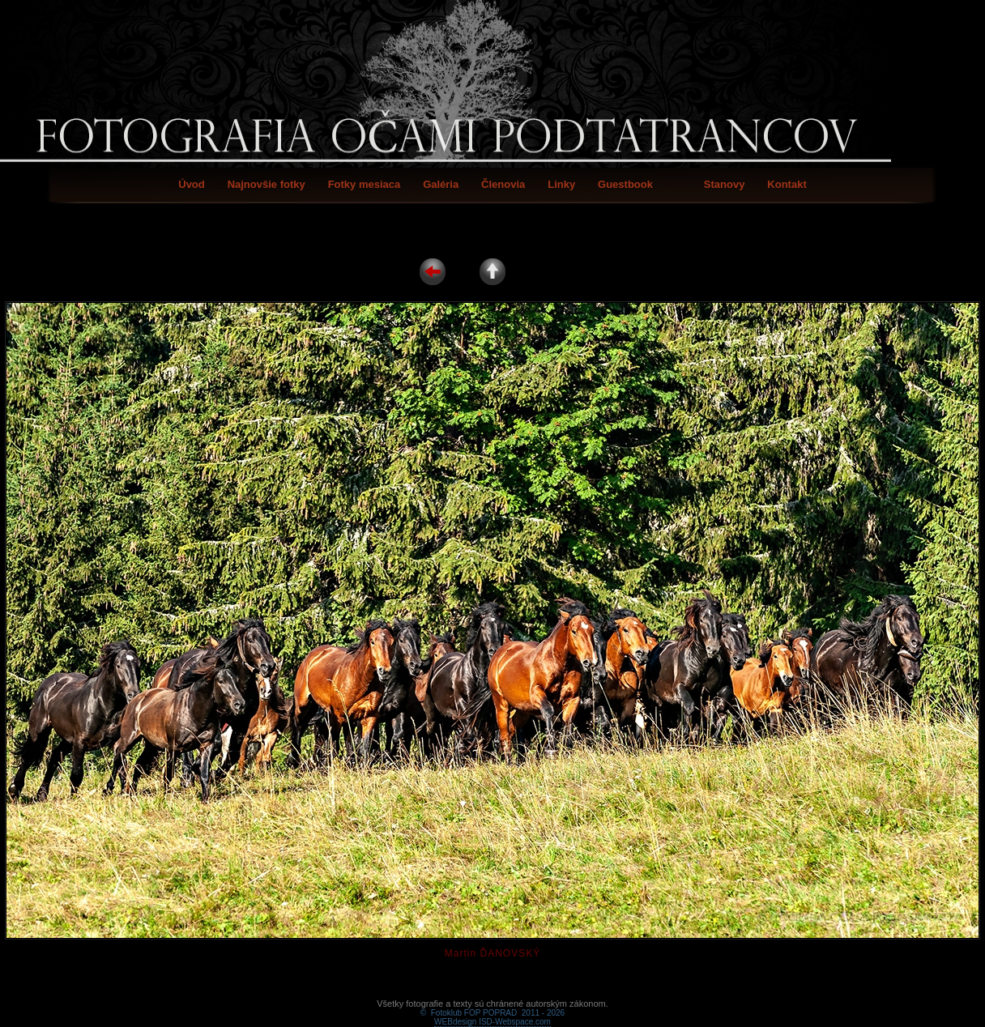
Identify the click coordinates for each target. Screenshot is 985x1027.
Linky (561, 184)
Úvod (191, 184)
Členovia (503, 184)
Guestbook (625, 184)
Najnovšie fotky (266, 184)
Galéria (440, 184)
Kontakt (786, 184)
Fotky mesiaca (364, 184)
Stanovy (724, 184)
